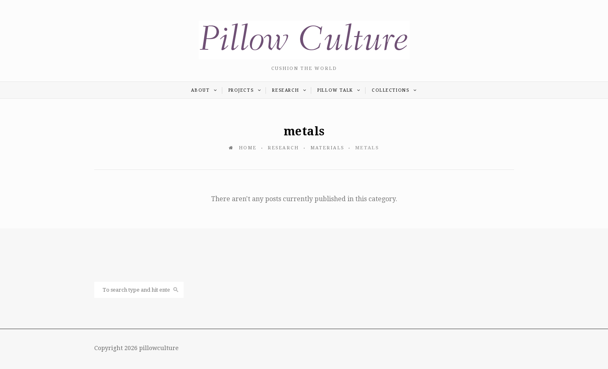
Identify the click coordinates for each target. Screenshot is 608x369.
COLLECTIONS (394, 90)
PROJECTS (244, 90)
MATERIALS (327, 148)
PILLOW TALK (339, 90)
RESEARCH (289, 90)
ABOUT (204, 90)
